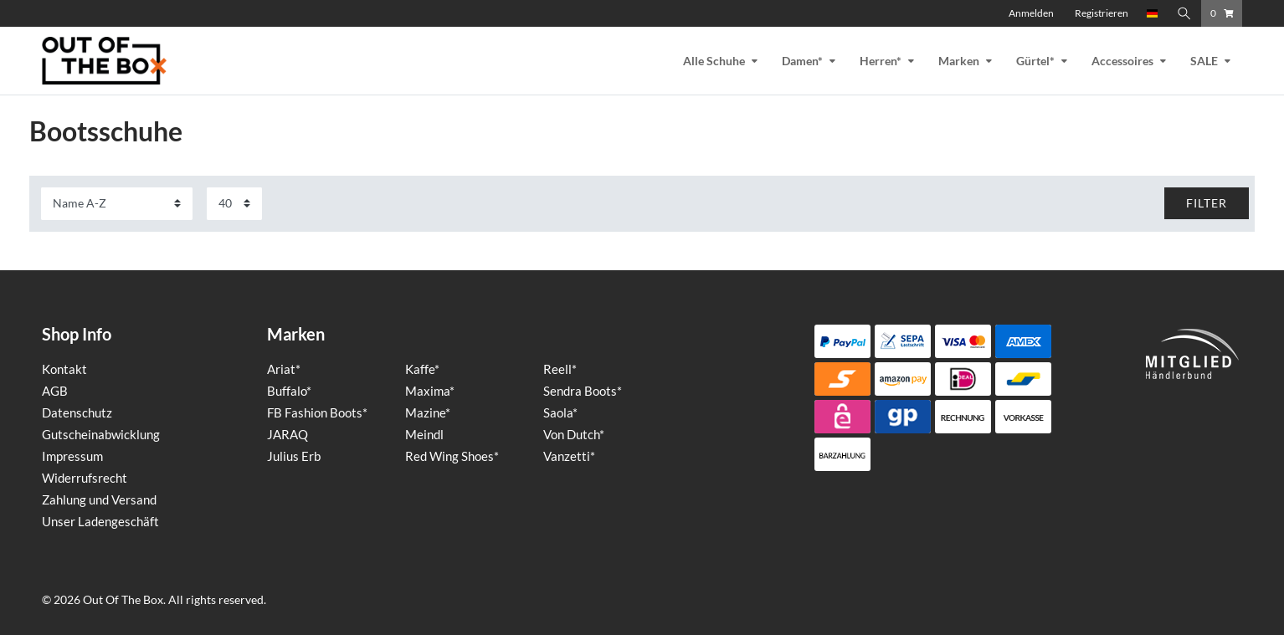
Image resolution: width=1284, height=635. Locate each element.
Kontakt (64, 368)
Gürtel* (1035, 61)
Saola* (560, 412)
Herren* (880, 61)
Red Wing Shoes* (452, 455)
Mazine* (427, 412)
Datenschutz (77, 412)
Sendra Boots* (582, 390)
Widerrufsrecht (84, 477)
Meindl (424, 434)
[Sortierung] (117, 203)
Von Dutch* (573, 434)
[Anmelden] (1031, 13)
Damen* (802, 61)
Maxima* (430, 390)
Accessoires (1122, 61)
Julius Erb (294, 455)
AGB (55, 390)
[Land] (1153, 13)
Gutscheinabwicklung (101, 434)
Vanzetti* (569, 455)
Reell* (560, 368)
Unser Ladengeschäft (100, 521)
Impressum (72, 455)
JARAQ (287, 434)
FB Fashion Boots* (317, 412)
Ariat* (283, 368)
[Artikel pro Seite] (234, 203)
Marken (958, 61)
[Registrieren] (1102, 13)
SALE (1204, 61)
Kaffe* (422, 368)
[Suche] (1184, 13)
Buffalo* (289, 390)
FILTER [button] (1206, 203)
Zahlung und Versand (99, 499)
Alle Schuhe (714, 61)
